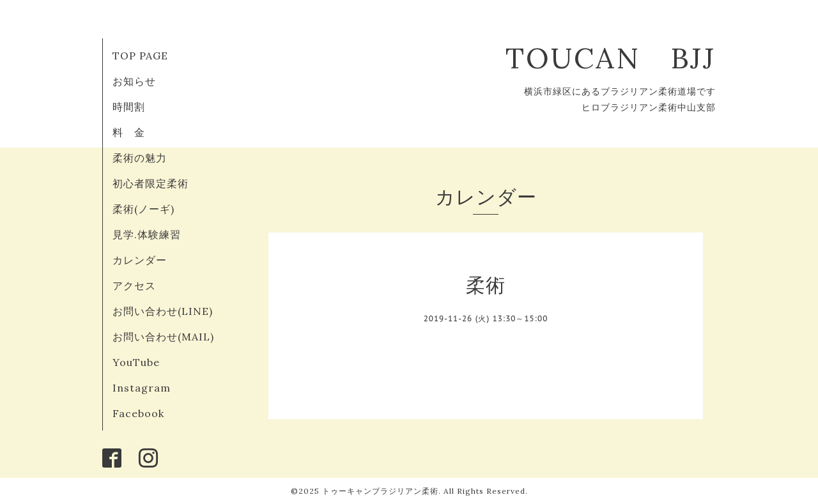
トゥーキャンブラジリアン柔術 (380, 491)
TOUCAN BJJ (625, 58)
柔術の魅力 (139, 157)
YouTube (136, 362)
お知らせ (134, 81)
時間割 (128, 106)
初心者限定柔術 (150, 183)
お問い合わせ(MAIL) (163, 336)
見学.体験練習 (146, 234)
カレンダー (139, 260)
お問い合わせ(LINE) (162, 311)
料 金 (128, 132)
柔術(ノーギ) (143, 208)
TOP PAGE (140, 55)
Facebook (138, 413)
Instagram (141, 387)
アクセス (134, 285)
